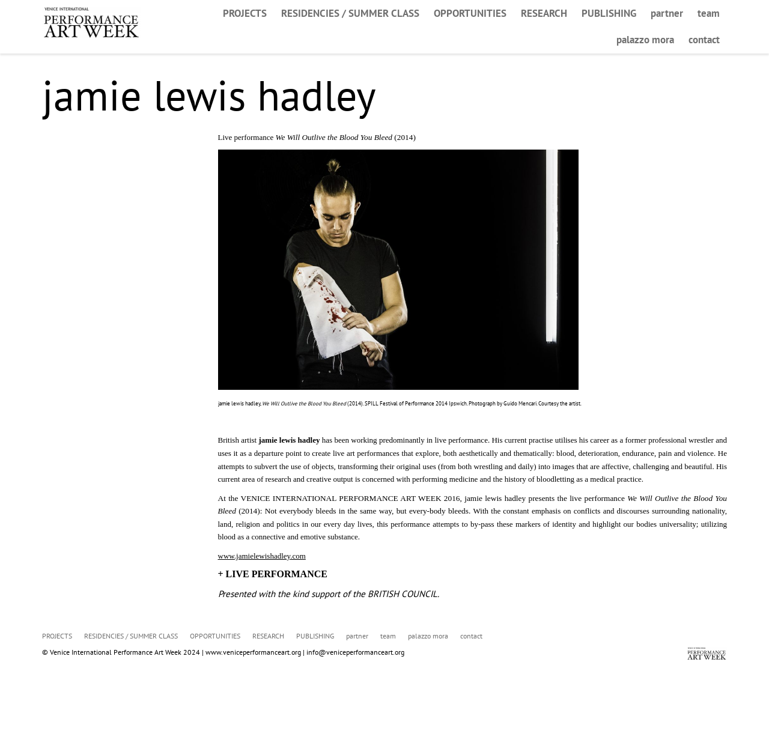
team (709, 13)
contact (704, 39)
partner (667, 13)
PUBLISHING (609, 13)
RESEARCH (544, 13)
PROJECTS (245, 13)
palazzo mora (645, 39)
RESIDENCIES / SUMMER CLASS (350, 13)
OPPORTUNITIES (470, 13)
